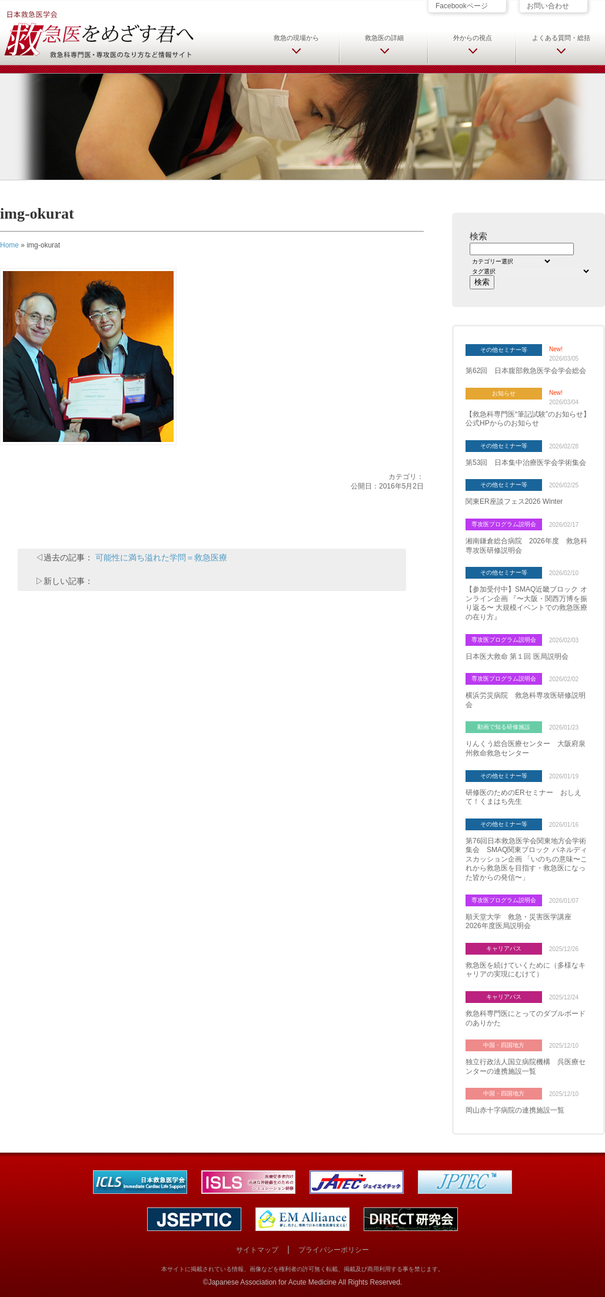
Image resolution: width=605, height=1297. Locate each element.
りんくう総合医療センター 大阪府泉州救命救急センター (526, 748)
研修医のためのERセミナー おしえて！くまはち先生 (523, 797)
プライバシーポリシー (333, 1250)
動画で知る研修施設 (503, 727)
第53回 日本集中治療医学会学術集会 (526, 462)
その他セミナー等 (503, 349)
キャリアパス (503, 948)
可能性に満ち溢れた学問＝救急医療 (161, 557)
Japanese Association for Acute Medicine (272, 1282)
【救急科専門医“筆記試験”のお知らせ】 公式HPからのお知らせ (528, 419)
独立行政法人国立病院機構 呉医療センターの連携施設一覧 (526, 1066)
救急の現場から (296, 37)
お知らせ (504, 393)
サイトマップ (257, 1250)
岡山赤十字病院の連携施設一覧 (515, 1110)
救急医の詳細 (384, 37)
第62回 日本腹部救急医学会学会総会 (526, 371)
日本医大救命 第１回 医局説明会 (517, 656)
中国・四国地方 (503, 1045)
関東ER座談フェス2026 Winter (514, 501)
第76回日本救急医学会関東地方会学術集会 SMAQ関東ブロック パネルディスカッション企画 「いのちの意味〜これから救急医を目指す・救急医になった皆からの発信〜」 (526, 859)
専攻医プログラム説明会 (503, 524)
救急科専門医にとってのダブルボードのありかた (526, 1018)
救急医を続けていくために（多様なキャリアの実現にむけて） (526, 970)
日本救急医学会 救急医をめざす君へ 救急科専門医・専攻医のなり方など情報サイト (98, 33)
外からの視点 (472, 37)
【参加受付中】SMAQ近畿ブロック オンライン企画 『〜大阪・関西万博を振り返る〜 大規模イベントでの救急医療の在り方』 (526, 603)
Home (9, 245)
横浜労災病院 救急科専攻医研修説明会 (526, 700)
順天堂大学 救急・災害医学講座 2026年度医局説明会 (522, 921)
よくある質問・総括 (561, 37)
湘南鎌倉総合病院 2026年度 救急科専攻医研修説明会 (526, 546)
